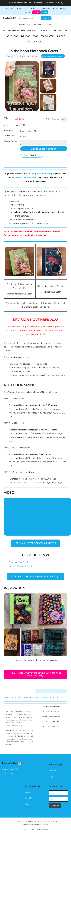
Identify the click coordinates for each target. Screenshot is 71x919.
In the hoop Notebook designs (40, 173)
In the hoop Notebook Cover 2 (53, 56)
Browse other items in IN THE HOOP (48, 697)
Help (27, 792)
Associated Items (45, 691)
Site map (54, 821)
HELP (55, 9)
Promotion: (8, 130)
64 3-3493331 (11, 769)
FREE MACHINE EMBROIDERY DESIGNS (20, 30)
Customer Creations (40, 9)
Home (19, 9)
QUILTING (60, 36)
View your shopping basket (16, 697)
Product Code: (10, 136)
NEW (50, 24)
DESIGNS (10, 9)
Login (36, 12)
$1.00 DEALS (24, 24)
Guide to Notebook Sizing (20, 566)
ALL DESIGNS (39, 24)
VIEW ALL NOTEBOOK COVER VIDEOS (35, 543)
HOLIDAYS (45, 30)
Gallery (28, 804)
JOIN (45, 12)
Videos (28, 12)
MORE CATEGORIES (35, 42)
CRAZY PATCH (47, 36)
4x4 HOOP (25, 36)
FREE (26, 9)
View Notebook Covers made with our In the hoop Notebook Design (35, 674)
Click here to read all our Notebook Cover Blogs (35, 576)
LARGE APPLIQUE (60, 30)
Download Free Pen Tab (19, 562)
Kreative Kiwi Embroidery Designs (36, 821)
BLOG (62, 9)
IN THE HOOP (12, 36)
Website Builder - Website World (35, 830)
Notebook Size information (25, 177)
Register (52, 770)
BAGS (35, 36)
